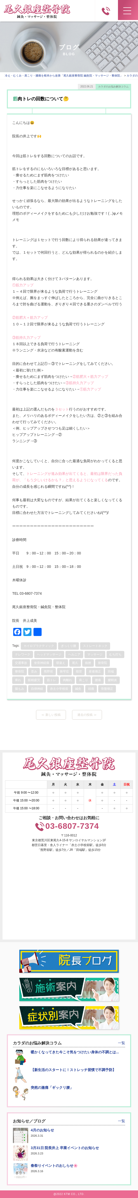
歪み (34, 671)
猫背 (79, 671)
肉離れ (67, 680)
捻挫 (88, 663)
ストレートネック (95, 646)
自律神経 (37, 688)
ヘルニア (74, 654)
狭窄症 (64, 671)
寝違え (60, 663)
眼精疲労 (34, 680)
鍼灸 (78, 688)
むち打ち (115, 654)
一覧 (121, 1043)
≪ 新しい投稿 (50, 715)
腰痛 (98, 680)
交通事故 (21, 663)
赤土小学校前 (59, 688)
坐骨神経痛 (41, 663)
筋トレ (51, 680)
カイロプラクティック (39, 646)
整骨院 (19, 671)
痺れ (18, 680)
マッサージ (94, 654)
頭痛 (91, 688)
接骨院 (102, 663)
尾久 (75, 663)
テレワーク (22, 654)
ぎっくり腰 (68, 646)
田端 (111, 671)
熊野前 (48, 671)
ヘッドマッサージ (49, 654)
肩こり (83, 680)
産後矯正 (95, 671)
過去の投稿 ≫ (86, 715)
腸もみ (19, 688)
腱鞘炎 (112, 680)
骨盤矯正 (107, 688)
